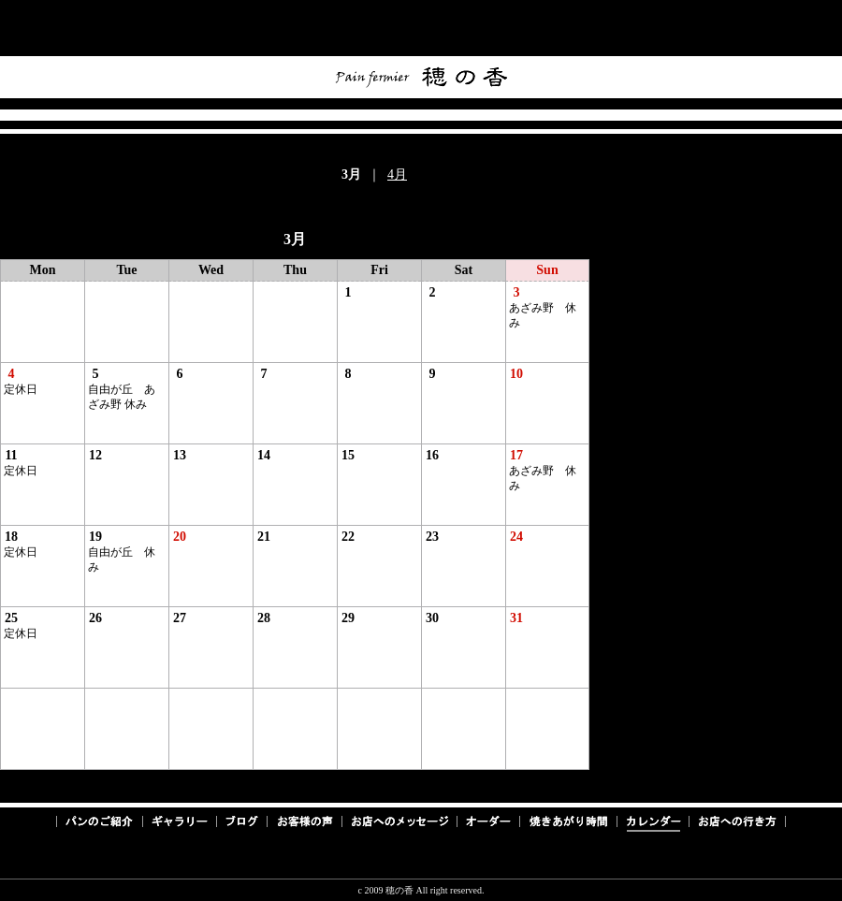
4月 (397, 174)
